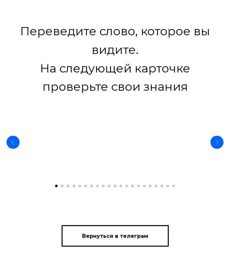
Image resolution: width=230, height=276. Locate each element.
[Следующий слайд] (216, 142)
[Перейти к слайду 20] (167, 186)
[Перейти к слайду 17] (150, 186)
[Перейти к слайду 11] (115, 186)
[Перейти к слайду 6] (85, 186)
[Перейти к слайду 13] (126, 186)
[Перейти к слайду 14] (132, 186)
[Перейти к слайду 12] (121, 186)
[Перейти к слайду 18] (156, 186)
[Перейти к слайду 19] (162, 186)
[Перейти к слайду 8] (97, 186)
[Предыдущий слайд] (13, 142)
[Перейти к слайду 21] (173, 186)
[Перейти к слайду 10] (109, 186)
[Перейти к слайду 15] (138, 186)
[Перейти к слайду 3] (68, 186)
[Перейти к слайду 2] (62, 186)
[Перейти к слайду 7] (91, 186)
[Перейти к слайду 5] (80, 186)
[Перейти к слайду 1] (56, 186)
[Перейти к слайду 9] (103, 186)
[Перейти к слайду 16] (144, 186)
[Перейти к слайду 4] (74, 186)
